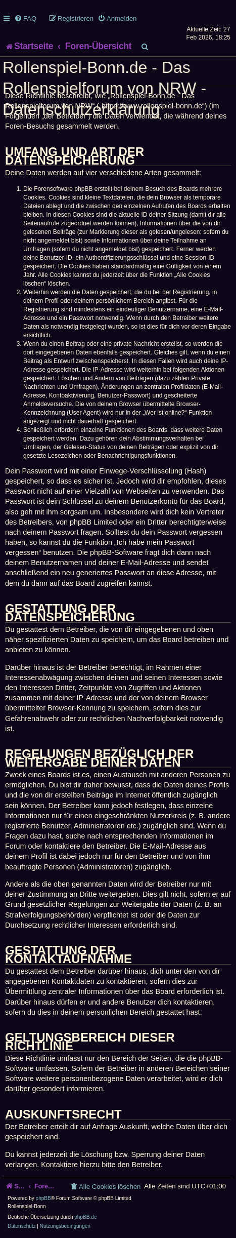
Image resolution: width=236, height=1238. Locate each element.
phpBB (43, 1198)
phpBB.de (85, 1217)
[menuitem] (25, 18)
